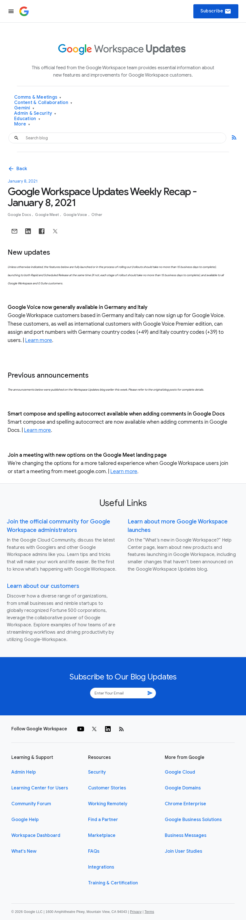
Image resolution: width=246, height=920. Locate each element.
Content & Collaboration (43, 102)
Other (96, 214)
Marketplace (101, 835)
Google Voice (75, 214)
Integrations (101, 867)
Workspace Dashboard (35, 835)
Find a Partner (103, 819)
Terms (149, 912)
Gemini (24, 108)
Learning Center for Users (39, 788)
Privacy (136, 912)
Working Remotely (107, 804)
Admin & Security (35, 113)
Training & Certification (113, 883)
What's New (24, 851)
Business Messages (185, 835)
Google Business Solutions (193, 819)
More (22, 124)
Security (97, 772)
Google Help (25, 819)
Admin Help (23, 772)
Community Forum (31, 804)
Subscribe (215, 11)
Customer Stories (107, 788)
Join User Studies (183, 851)
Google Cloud (180, 772)
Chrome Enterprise (185, 804)
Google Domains (183, 788)
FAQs (93, 851)
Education (27, 119)
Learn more (38, 340)
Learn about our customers (43, 586)
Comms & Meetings (37, 97)
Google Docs (20, 214)
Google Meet (47, 214)
